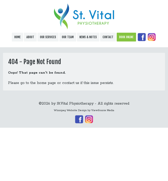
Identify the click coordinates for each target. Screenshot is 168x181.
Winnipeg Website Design (70, 110)
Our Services (48, 37)
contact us (70, 83)
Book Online (126, 37)
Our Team (68, 37)
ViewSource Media (102, 110)
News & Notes (88, 37)
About (30, 37)
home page (46, 83)
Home (17, 37)
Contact (108, 37)
